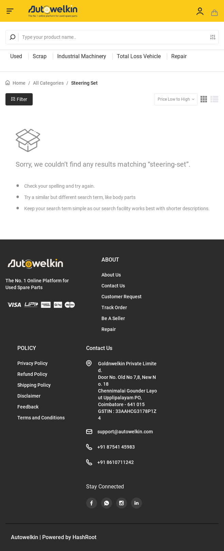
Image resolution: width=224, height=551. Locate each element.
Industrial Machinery (81, 56)
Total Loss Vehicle (139, 56)
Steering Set (84, 83)
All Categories (48, 83)
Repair (179, 56)
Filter (19, 99)
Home (19, 83)
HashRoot (84, 537)
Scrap (40, 56)
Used (16, 56)
